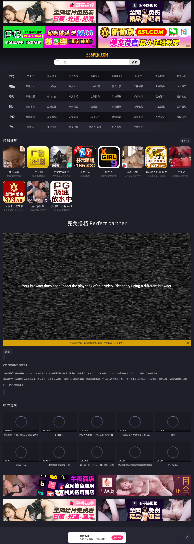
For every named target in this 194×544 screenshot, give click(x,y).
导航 (12, 127)
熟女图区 (160, 106)
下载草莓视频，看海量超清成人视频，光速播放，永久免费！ (130, 343)
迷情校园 (116, 116)
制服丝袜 (116, 96)
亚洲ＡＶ (30, 86)
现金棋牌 (160, 76)
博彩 (12, 76)
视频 (12, 86)
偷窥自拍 (30, 106)
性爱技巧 (181, 116)
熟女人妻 (116, 86)
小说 (12, 117)
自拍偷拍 (52, 86)
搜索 (134, 62)
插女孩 (30, 126)
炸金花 (138, 76)
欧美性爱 (95, 96)
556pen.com (97, 55)
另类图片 (181, 106)
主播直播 (160, 86)
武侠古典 (95, 116)
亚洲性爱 (30, 96)
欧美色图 (73, 106)
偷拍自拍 (52, 96)
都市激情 (30, 116)
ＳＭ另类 (181, 86)
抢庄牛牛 (181, 76)
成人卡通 (73, 96)
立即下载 (117, 537)
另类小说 (138, 116)
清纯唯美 (138, 106)
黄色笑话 (160, 116)
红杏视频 (116, 126)
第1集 (7, 351)
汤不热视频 (95, 126)
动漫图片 (95, 106)
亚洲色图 (52, 106)
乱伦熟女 (160, 96)
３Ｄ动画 (95, 86)
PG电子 (30, 76)
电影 (12, 96)
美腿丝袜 (116, 106)
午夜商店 (52, 126)
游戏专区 (95, 76)
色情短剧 (138, 126)
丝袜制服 (138, 86)
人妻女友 (73, 116)
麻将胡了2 (116, 76)
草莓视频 (73, 126)
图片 (12, 106)
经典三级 (138, 96)
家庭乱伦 (52, 116)
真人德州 (52, 76)
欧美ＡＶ (73, 86)
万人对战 (73, 76)
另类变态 (181, 96)
